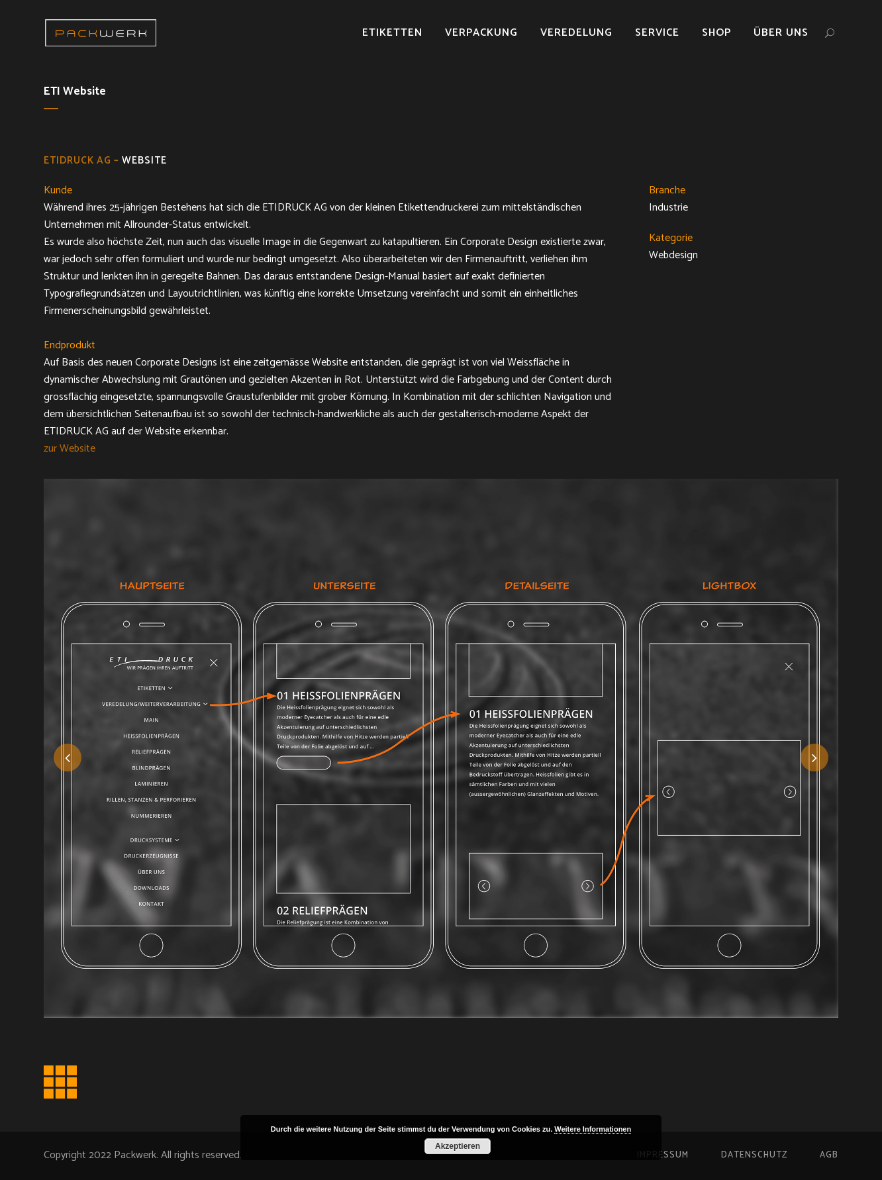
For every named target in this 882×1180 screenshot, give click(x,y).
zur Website (69, 449)
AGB (829, 1155)
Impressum (663, 1155)
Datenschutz (754, 1155)
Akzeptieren (457, 1146)
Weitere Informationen (592, 1129)
